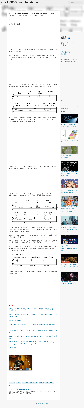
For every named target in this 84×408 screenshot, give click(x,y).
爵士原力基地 (63, 53)
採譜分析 (32, 382)
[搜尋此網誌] (76, 2)
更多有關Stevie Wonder (15, 320)
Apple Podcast (64, 46)
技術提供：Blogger (42, 403)
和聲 (14, 382)
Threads (62, 56)
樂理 (37, 382)
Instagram (63, 44)
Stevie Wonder (49, 382)
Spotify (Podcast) (64, 47)
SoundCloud (63, 45)
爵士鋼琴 (41, 382)
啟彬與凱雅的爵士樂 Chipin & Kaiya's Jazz (21, 2)
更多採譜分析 (12, 347)
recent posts (75, 106)
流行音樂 (18, 382)
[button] (9, 20)
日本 (10, 382)
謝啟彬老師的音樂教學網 (65, 52)
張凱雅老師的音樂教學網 (65, 51)
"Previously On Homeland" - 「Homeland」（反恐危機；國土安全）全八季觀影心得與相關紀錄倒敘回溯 (69, 191)
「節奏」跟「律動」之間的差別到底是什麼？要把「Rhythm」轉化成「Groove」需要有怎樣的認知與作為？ (69, 173)
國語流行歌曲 (25, 382)
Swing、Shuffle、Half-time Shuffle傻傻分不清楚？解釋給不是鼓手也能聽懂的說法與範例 (69, 266)
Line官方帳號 (63, 54)
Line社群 (62, 55)
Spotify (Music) (64, 48)
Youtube (62, 43)
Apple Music (63, 50)
